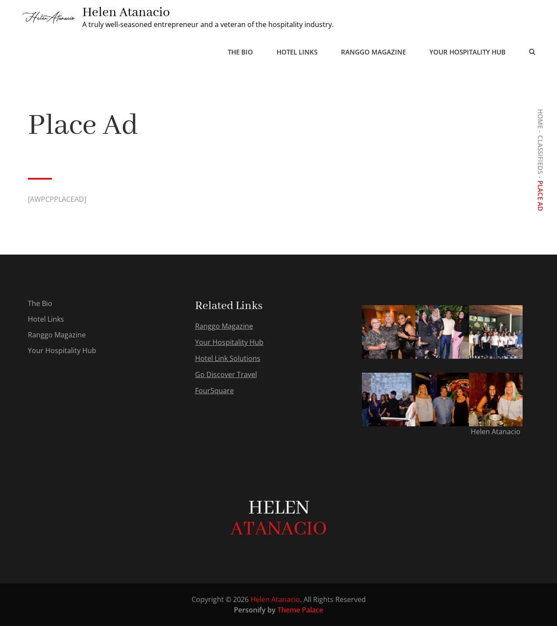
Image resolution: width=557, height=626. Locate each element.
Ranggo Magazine (373, 52)
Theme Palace (300, 610)
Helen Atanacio (126, 12)
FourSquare (214, 390)
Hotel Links (297, 52)
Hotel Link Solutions (227, 358)
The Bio (240, 52)
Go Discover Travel (226, 374)
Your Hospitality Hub (467, 52)
